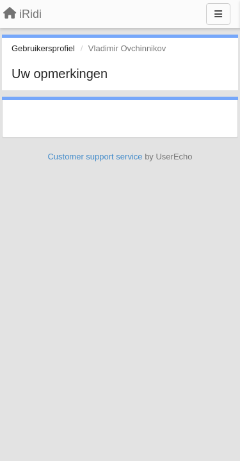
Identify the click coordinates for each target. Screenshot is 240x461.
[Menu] (218, 14)
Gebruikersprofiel (43, 48)
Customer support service (94, 156)
